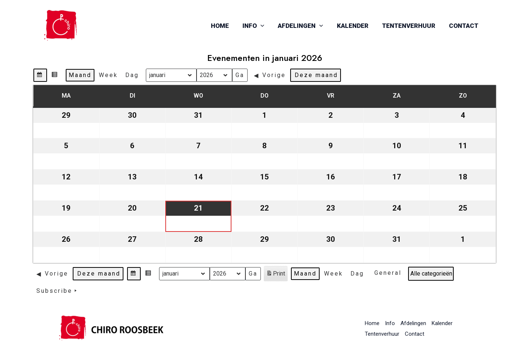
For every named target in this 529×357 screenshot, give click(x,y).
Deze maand (316, 75)
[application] (265, 25)
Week (108, 75)
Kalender (355, 25)
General (388, 272)
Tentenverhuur (410, 25)
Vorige (270, 75)
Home (226, 25)
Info (258, 25)
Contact (464, 25)
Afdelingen (304, 25)
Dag (132, 75)
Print (275, 275)
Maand (80, 75)
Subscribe (57, 291)
